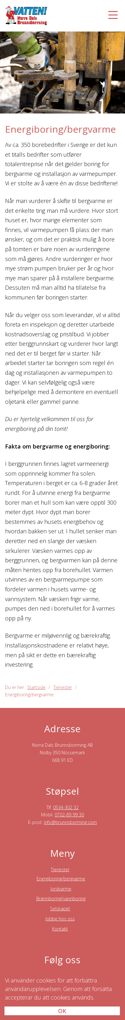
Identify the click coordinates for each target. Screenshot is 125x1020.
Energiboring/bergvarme (61, 879)
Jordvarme (61, 889)
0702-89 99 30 (69, 815)
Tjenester (60, 869)
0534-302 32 (66, 807)
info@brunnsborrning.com (70, 822)
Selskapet (60, 909)
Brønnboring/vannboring (61, 898)
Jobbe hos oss (60, 919)
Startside (36, 687)
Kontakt (60, 929)
